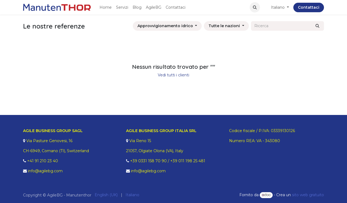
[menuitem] (105, 7)
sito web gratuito (308, 194)
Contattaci (308, 7)
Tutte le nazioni (224, 25)
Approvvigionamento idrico (165, 25)
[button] (255, 7)
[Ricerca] (317, 26)
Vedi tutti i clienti (173, 75)
